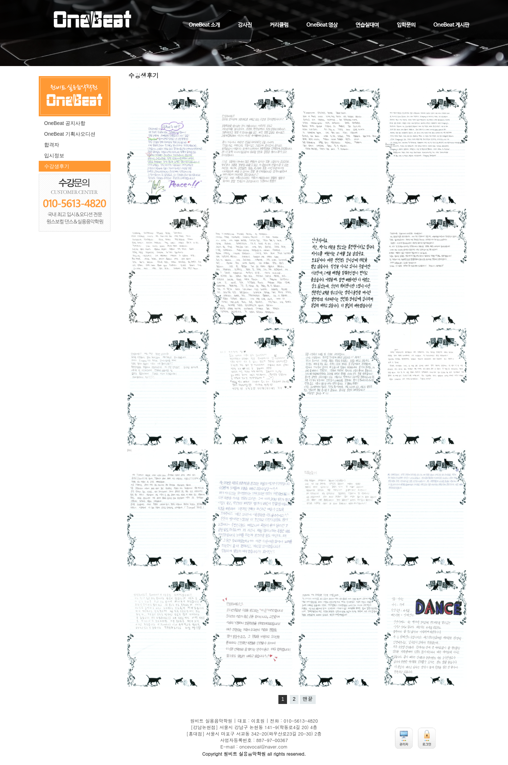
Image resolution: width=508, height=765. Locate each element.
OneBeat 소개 (204, 25)
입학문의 (406, 25)
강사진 (245, 25)
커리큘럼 (279, 25)
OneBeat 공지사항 (64, 123)
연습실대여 (367, 25)
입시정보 (54, 155)
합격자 (51, 145)
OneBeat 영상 (322, 25)
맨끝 (308, 699)
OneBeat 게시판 (451, 25)
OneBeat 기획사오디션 (69, 134)
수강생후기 (56, 166)
